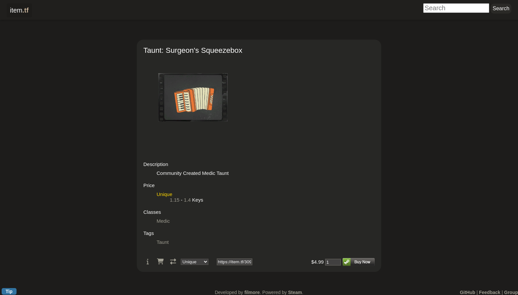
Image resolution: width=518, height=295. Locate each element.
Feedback (489, 292)
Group (511, 292)
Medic (163, 221)
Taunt (163, 242)
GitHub (467, 292)
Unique (164, 194)
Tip (9, 291)
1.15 (174, 200)
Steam (295, 292)
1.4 (187, 200)
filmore (252, 292)
